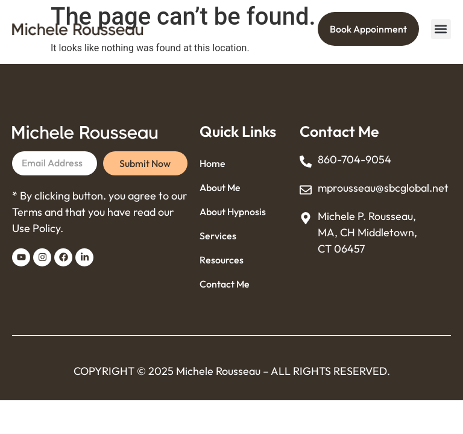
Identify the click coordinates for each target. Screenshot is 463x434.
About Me (220, 187)
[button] (441, 29)
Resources (222, 260)
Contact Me (225, 284)
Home (212, 163)
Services (218, 236)
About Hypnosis (233, 212)
